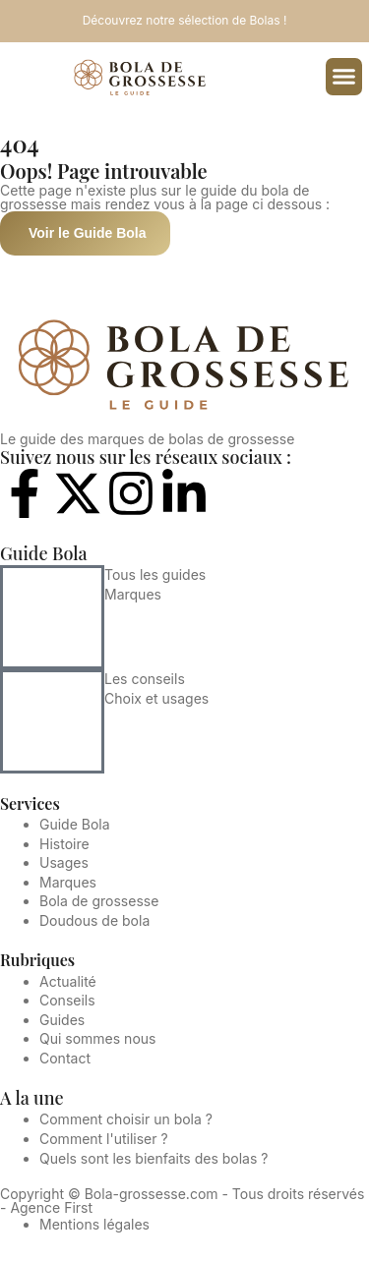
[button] (344, 76)
